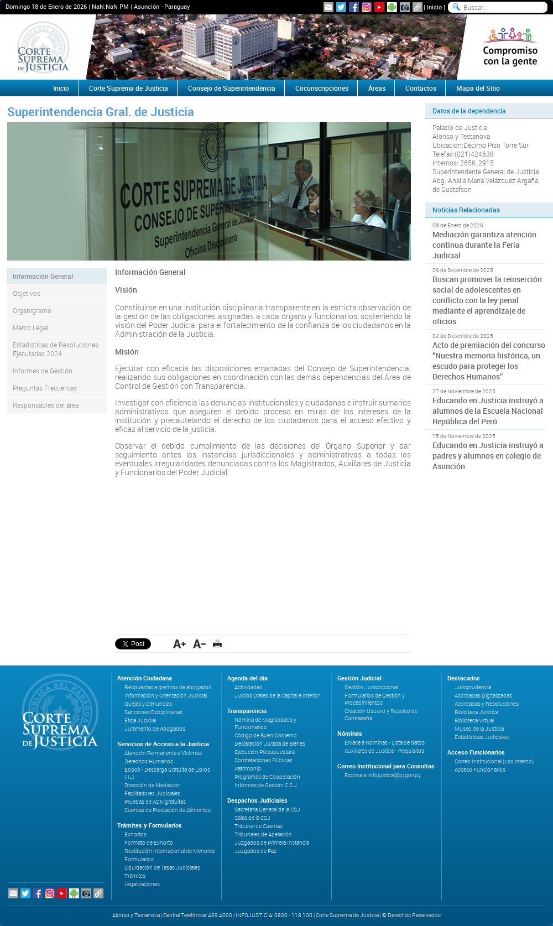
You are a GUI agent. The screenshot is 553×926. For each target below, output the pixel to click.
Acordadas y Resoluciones (487, 703)
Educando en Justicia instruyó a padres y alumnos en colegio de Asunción (488, 455)
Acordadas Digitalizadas (483, 695)
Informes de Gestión (42, 370)
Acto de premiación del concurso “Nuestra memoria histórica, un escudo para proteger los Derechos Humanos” (488, 361)
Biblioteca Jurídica (476, 712)
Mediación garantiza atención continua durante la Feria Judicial (484, 245)
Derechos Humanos (148, 761)
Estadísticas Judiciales (482, 737)
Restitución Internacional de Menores (169, 851)
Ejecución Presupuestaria (264, 752)
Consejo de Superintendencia (231, 88)
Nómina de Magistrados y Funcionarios (265, 723)
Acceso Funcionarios (480, 769)
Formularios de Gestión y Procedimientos (375, 699)
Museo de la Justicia (479, 728)
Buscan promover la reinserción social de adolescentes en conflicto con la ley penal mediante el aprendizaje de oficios (487, 300)
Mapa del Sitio (478, 88)
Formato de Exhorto (148, 842)
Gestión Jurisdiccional (371, 687)
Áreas (376, 88)
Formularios (139, 859)
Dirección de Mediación (152, 785)
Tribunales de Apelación (263, 834)
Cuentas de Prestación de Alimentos (167, 810)
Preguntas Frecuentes (45, 387)
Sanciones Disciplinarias (153, 712)
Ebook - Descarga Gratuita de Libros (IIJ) (167, 773)
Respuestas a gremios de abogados (167, 687)
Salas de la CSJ (252, 817)
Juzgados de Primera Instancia (271, 842)
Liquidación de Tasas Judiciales (162, 867)
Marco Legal (30, 327)
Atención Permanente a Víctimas (163, 753)
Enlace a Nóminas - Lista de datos (385, 742)
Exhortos (135, 834)
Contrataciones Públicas (263, 760)
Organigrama (32, 310)
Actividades (248, 687)
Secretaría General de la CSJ (267, 809)
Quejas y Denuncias (148, 703)
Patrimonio (247, 768)
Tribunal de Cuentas (258, 826)
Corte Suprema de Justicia (128, 88)
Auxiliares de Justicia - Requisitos (384, 751)
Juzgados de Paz (255, 851)
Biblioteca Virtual (474, 720)
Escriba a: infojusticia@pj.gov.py (383, 775)
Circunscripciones (321, 88)
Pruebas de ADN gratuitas (155, 801)
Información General (43, 276)
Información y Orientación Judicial (165, 695)
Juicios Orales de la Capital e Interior (277, 695)
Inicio (434, 7)
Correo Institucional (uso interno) (494, 761)
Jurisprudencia (473, 687)
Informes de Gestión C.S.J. (266, 785)
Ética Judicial (140, 720)
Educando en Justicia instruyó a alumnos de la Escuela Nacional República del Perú (488, 410)
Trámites (134, 876)
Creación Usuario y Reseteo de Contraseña (381, 714)
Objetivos (26, 293)
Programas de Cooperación (267, 777)
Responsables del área (46, 404)
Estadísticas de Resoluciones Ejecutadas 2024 (55, 349)
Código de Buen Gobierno (265, 735)
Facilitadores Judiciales (152, 793)
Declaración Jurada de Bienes (269, 743)
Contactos (420, 88)
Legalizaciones (142, 884)
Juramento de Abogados (154, 728)
